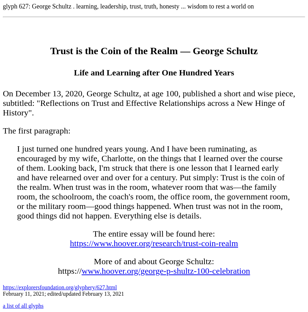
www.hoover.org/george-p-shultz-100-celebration (166, 271)
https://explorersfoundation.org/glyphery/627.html (60, 287)
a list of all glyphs (23, 306)
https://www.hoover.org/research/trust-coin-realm (154, 243)
